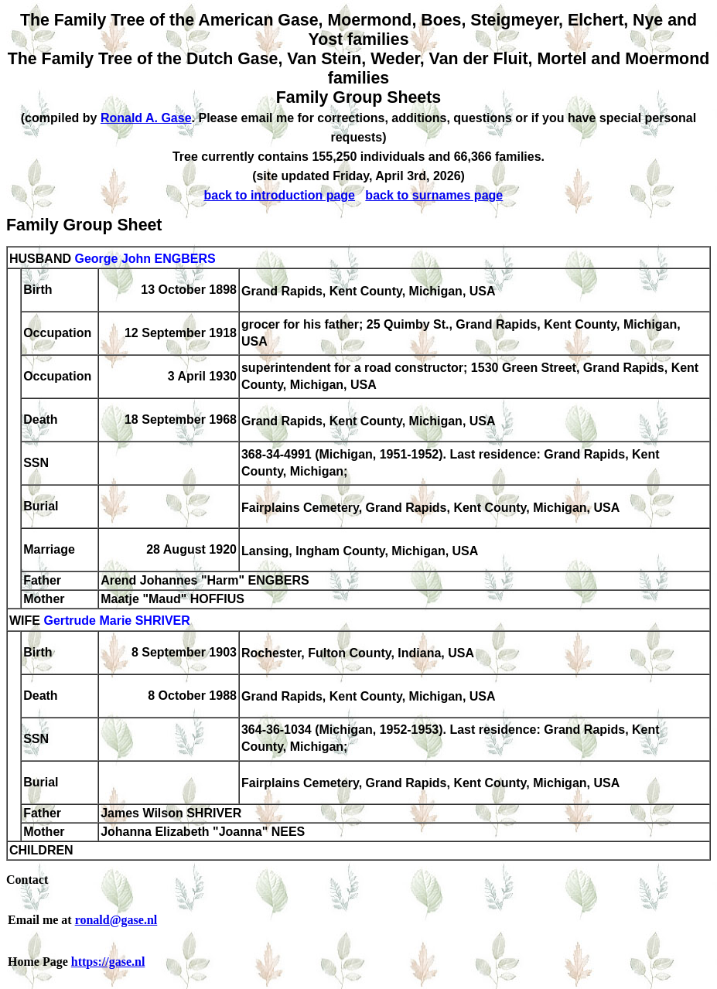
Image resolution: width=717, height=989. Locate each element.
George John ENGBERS (144, 258)
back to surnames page (434, 195)
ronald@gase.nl (116, 919)
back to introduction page (279, 195)
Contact (27, 879)
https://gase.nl (108, 961)
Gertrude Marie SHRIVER (116, 621)
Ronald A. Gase (146, 117)
